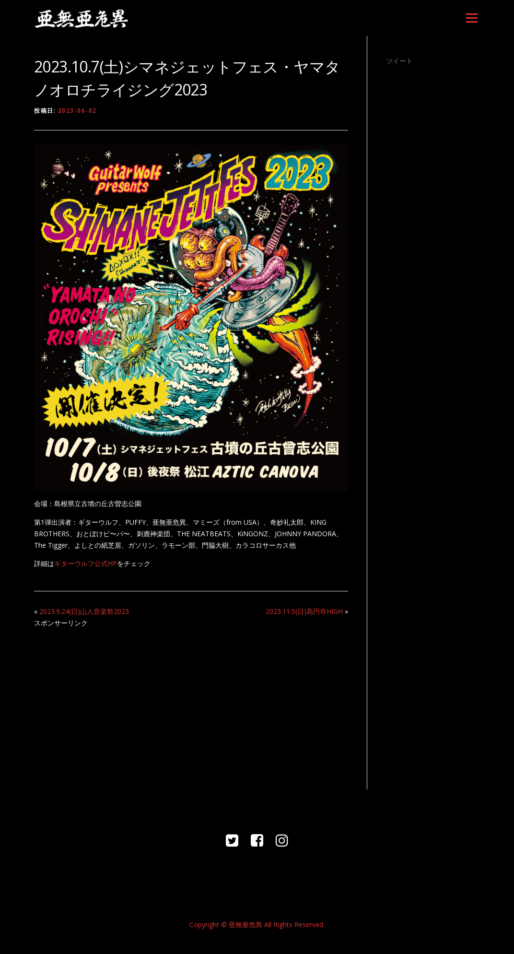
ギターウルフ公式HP (85, 563)
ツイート (399, 60)
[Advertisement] (191, 703)
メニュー (471, 18)
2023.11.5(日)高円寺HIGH (304, 611)
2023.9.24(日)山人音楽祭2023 (84, 611)
